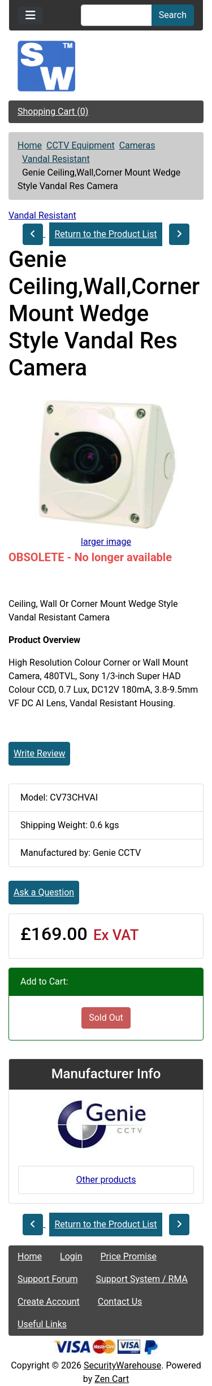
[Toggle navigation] (30, 15)
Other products (106, 1179)
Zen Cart (111, 1379)
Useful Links (42, 1324)
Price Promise (129, 1256)
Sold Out (106, 1017)
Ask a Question (44, 892)
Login (71, 1256)
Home (30, 145)
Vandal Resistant (56, 159)
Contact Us (120, 1301)
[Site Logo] (106, 66)
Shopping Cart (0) (53, 111)
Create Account (49, 1301)
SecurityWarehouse (122, 1365)
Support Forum (48, 1279)
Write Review (39, 753)
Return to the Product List (105, 234)
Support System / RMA (142, 1279)
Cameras (137, 145)
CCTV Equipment (80, 145)
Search (173, 15)
